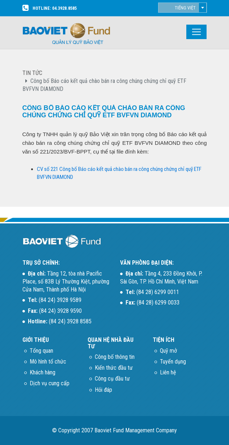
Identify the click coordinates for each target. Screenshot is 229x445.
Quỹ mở (168, 350)
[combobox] (182, 8)
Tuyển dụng (173, 361)
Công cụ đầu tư (112, 378)
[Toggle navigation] (196, 32)
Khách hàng (42, 372)
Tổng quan (41, 350)
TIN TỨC (32, 73)
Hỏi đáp (103, 389)
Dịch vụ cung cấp (49, 383)
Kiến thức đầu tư (114, 367)
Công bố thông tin (115, 356)
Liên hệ (168, 372)
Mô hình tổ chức (48, 361)
